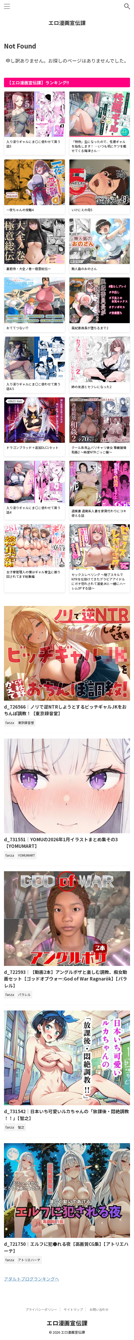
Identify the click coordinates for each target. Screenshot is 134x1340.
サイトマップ (73, 1309)
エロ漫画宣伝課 (67, 23)
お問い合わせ (99, 1309)
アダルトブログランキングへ (31, 1279)
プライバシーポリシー (41, 1309)
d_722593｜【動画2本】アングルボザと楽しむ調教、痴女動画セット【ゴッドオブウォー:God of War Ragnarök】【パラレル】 (65, 979)
